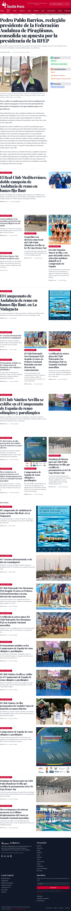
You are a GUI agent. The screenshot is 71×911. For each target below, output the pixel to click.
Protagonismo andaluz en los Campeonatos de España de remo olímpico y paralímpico (11, 366)
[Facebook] (2, 856)
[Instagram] (8, 856)
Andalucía (22, 10)
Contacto (3, 892)
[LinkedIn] (11, 856)
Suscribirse (53, 887)
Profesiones (40, 866)
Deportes (36, 10)
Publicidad (39, 896)
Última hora (8, 10)
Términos (61, 908)
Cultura (60, 10)
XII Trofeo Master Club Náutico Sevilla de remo (9, 257)
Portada (8, 14)
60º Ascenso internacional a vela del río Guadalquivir (10, 336)
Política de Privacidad (7, 883)
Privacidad (49, 908)
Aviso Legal (4, 889)
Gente (29, 10)
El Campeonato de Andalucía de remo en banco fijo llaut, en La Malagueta (16, 513)
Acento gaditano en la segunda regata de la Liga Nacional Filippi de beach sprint (10, 222)
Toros (43, 10)
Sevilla (15, 10)
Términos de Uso (5, 887)
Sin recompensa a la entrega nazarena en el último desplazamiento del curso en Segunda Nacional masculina (11, 476)
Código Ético (4, 880)
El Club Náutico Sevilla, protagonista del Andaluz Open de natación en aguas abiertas (11, 444)
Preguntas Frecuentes (43, 898)
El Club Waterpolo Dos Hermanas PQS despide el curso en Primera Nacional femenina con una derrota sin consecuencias (34, 361)
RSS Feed (39, 870)
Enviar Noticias (41, 900)
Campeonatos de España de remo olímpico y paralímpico (32, 476)
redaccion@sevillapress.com (19, 909)
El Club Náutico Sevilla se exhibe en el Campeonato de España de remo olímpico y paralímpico (16, 677)
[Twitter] (5, 856)
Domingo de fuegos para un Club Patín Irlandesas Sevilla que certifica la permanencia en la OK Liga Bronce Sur (60, 466)
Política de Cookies (6, 885)
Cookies (55, 908)
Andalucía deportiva (27, 14)
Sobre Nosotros (5, 878)
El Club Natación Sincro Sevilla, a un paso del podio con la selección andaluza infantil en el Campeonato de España (59, 258)
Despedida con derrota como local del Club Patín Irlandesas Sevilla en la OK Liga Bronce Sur (35, 242)
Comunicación (51, 10)
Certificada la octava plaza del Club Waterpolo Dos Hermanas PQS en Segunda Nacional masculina (59, 360)
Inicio (1, 14)
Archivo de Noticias (42, 868)
